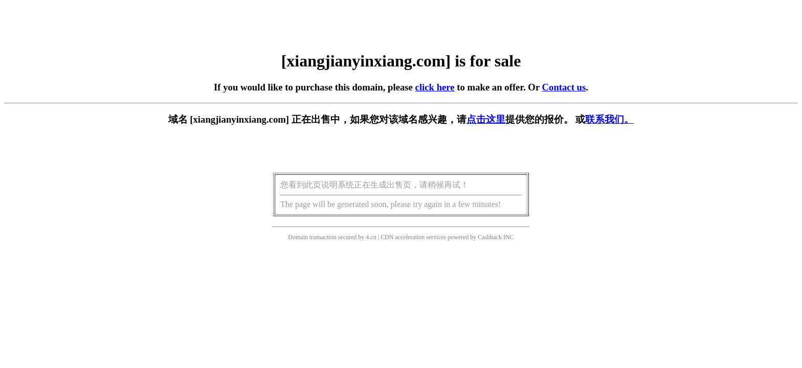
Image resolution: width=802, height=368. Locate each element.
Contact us (564, 87)
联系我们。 (609, 119)
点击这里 (485, 119)
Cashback (490, 237)
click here (435, 87)
